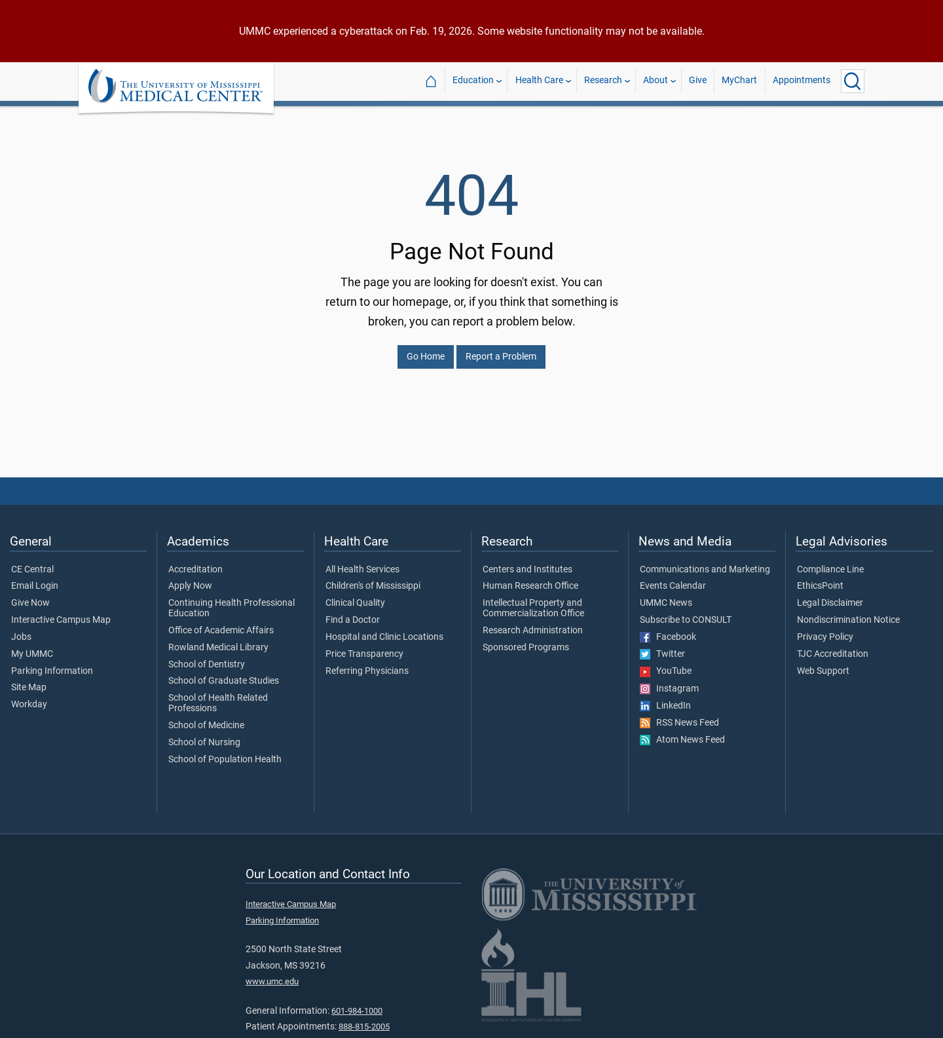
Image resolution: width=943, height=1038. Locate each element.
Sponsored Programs (526, 640)
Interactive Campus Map (61, 612)
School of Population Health (225, 752)
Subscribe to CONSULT (685, 612)
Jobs (21, 629)
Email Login (34, 578)
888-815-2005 (364, 1019)
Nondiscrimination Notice (848, 612)
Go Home (426, 348)
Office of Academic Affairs (221, 623)
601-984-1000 (356, 1003)
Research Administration (533, 623)
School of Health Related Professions (218, 695)
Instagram (669, 681)
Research (603, 80)
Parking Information (52, 663)
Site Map (28, 680)
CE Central (32, 562)
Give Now (30, 595)
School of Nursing (204, 735)
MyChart (739, 80)
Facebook (668, 629)
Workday (29, 697)
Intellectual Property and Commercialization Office (533, 600)
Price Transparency (364, 646)
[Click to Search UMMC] (852, 81)
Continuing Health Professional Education (231, 600)
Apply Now (190, 578)
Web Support (823, 663)
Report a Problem (501, 348)
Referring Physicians (367, 663)
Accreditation (195, 562)
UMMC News (666, 595)
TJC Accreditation (832, 646)
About (655, 80)
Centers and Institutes (527, 562)
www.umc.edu (272, 973)
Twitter (662, 646)
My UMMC (32, 646)
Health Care (539, 80)
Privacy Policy (825, 629)
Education (473, 80)
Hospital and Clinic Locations (384, 629)
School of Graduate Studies (223, 673)
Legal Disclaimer (830, 595)
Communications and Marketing (705, 562)
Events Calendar (673, 578)
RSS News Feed (679, 715)
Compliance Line (830, 562)
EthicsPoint (820, 578)
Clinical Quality (355, 595)
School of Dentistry (206, 657)
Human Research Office (530, 578)
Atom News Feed (682, 732)
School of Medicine (206, 718)
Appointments (801, 80)
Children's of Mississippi (372, 578)
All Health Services (362, 562)
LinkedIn (665, 698)
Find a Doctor (352, 612)
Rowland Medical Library (218, 640)
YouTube (666, 663)
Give (698, 80)
